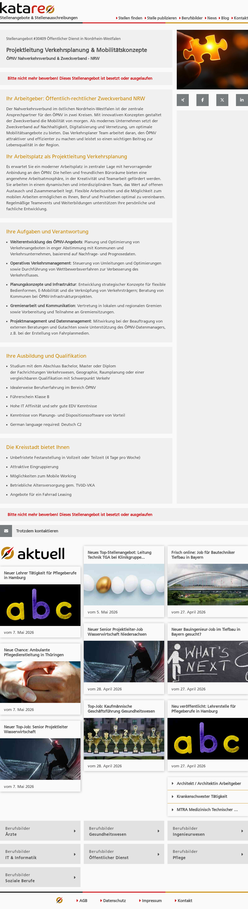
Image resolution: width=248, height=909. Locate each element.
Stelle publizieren (161, 18)
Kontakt (240, 18)
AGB (81, 900)
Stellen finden (130, 18)
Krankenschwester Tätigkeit (199, 796)
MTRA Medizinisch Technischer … (204, 809)
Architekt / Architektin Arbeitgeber (206, 783)
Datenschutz (113, 900)
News (211, 18)
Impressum (150, 900)
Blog (224, 18)
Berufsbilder (191, 18)
